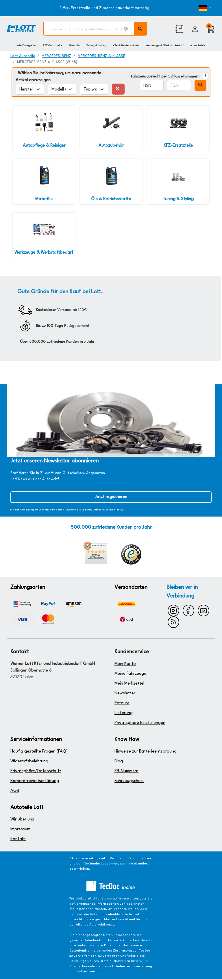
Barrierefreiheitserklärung (34, 781)
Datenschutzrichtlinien (106, 509)
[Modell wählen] (62, 89)
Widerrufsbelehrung (29, 761)
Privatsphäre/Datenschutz (35, 771)
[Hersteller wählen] (30, 89)
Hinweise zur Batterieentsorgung (145, 751)
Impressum (20, 829)
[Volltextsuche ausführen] (140, 29)
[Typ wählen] (94, 89)
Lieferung (123, 713)
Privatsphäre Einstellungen (139, 723)
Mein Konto (125, 664)
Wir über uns (22, 819)
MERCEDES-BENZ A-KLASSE (101, 56)
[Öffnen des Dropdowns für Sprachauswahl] (203, 8)
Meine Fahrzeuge (130, 674)
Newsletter (124, 693)
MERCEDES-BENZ (56, 56)
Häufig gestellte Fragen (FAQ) (39, 751)
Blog (118, 761)
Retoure (122, 703)
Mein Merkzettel (129, 683)
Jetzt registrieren (111, 497)
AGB (14, 791)
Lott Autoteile (22, 56)
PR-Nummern (126, 771)
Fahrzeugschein (129, 781)
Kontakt (18, 839)
